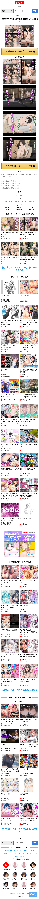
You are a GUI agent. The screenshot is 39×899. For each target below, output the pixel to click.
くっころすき (19, 195)
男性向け (17, 202)
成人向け (24, 202)
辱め (6, 202)
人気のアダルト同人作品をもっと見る (19, 690)
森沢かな (15, 876)
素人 (16, 856)
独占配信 (4, 853)
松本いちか (33, 886)
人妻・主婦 (17, 853)
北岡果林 (15, 866)
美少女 (29, 853)
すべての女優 (6, 866)
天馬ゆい (24, 886)
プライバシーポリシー (23, 893)
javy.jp (19, 2)
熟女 (23, 853)
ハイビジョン (18, 851)
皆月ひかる (6, 886)
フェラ (35, 853)
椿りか (33, 876)
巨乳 (11, 853)
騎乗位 (22, 856)
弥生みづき (6, 876)
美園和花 (15, 886)
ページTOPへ (33, 894)
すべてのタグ (8, 851)
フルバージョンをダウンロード (19, 51)
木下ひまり (24, 876)
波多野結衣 (33, 866)
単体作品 (26, 851)
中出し (11, 202)
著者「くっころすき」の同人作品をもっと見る (19, 269)
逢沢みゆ (24, 866)
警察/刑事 (32, 202)
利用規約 (12, 893)
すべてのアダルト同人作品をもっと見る (19, 830)
